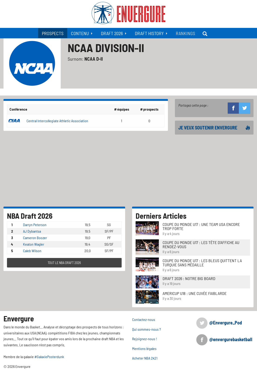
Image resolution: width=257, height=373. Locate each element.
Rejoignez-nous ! (144, 339)
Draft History (149, 33)
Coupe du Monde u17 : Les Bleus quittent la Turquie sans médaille (202, 262)
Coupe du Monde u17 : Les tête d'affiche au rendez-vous (201, 244)
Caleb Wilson (32, 250)
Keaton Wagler (33, 244)
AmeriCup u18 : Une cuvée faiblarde (195, 293)
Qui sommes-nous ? (146, 329)
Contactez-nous (143, 319)
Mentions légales (144, 348)
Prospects (52, 33)
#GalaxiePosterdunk (49, 356)
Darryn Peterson (35, 224)
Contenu (80, 33)
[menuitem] (52, 33)
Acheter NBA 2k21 (144, 358)
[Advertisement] (214, 170)
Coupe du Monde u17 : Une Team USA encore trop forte (201, 226)
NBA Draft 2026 (30, 215)
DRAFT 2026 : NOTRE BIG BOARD (189, 278)
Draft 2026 (112, 33)
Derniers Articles (161, 215)
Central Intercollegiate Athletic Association (57, 121)
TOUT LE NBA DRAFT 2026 (64, 263)
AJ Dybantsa (32, 231)
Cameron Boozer (35, 237)
